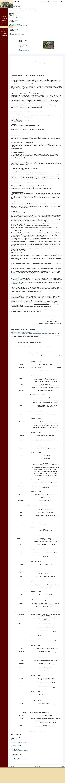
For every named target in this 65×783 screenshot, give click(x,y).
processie (32, 221)
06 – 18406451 (22, 24)
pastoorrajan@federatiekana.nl (24, 17)
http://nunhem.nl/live (29, 344)
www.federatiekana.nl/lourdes (40, 313)
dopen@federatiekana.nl (54, 290)
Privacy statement (40, 781)
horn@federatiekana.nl (26, 50)
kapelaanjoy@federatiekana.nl (23, 34)
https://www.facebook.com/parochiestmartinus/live (26, 342)
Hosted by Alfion (61, 781)
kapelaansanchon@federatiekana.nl (25, 25)
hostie (48, 221)
